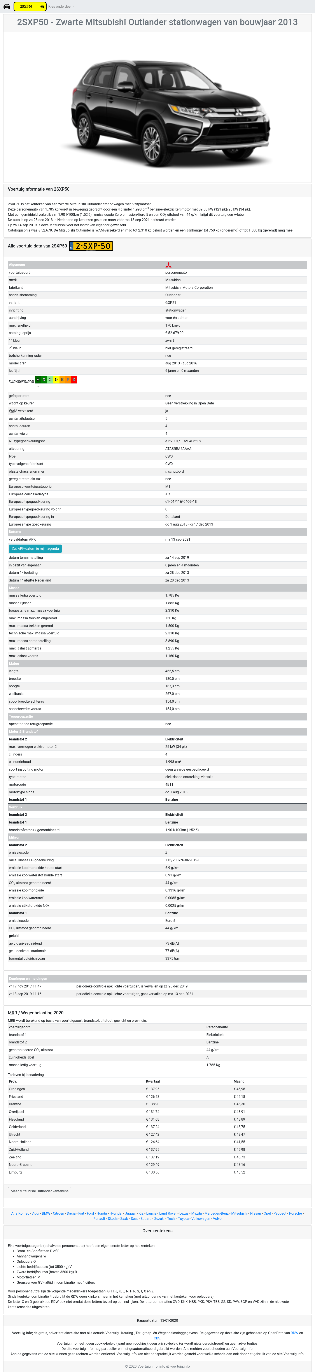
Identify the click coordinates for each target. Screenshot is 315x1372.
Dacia (71, 1213)
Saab (124, 1219)
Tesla (171, 1219)
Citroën (58, 1213)
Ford (90, 1213)
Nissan (255, 1213)
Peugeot (279, 1213)
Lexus (184, 1213)
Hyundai (116, 1213)
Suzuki (159, 1219)
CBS (157, 1338)
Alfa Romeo (20, 1213)
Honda (102, 1213)
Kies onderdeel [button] (60, 6)
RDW (294, 1333)
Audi (35, 1213)
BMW (46, 1213)
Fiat (81, 1213)
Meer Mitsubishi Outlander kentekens (39, 1191)
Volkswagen (200, 1219)
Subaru (145, 1219)
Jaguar (130, 1213)
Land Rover (168, 1213)
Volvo (217, 1219)
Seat (134, 1219)
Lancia (151, 1213)
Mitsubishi (239, 1213)
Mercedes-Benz (217, 1213)
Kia (141, 1213)
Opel (267, 1213)
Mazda (196, 1213)
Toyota (183, 1219)
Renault (99, 1219)
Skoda (112, 1219)
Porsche (295, 1213)
